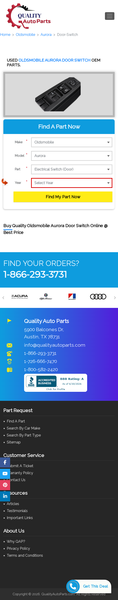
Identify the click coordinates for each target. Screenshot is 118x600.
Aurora (46, 34)
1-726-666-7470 (40, 361)
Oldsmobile (25, 34)
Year (21, 182)
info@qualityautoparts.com (54, 345)
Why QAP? (16, 541)
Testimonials (17, 511)
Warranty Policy (20, 473)
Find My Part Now (63, 196)
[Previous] (3, 297)
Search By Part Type (24, 435)
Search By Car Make (23, 428)
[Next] (114, 297)
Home (5, 34)
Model (21, 155)
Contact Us (16, 480)
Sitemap (14, 442)
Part (21, 169)
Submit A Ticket (20, 466)
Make (21, 142)
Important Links (20, 518)
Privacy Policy (18, 548)
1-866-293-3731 (35, 274)
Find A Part (16, 421)
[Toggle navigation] (109, 16)
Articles (13, 504)
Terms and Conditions (25, 555)
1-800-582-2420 (41, 369)
